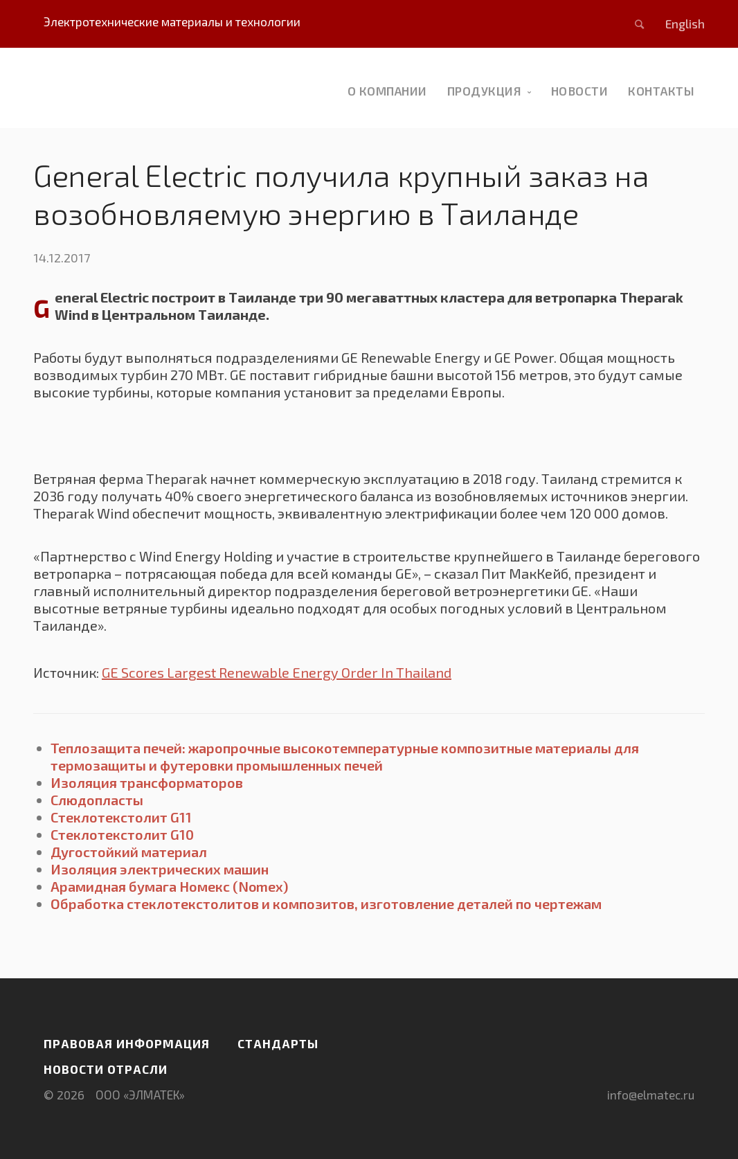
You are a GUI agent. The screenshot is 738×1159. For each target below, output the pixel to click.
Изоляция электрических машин (160, 869)
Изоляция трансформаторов (147, 782)
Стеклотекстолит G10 (122, 834)
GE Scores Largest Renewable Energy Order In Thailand (276, 672)
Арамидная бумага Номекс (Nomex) (169, 886)
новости (580, 91)
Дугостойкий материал (129, 851)
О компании (387, 91)
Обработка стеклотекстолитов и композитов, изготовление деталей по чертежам (326, 903)
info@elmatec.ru (650, 1095)
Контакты (661, 91)
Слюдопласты (97, 799)
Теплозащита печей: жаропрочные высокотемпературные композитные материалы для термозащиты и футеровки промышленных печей (345, 756)
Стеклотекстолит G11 (121, 817)
